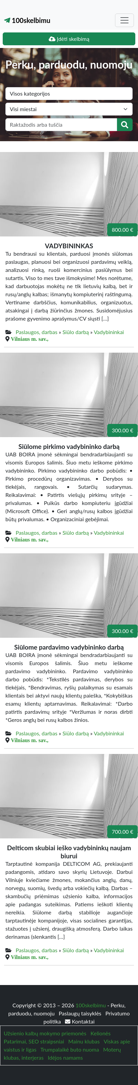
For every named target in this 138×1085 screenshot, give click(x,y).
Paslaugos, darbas (36, 332)
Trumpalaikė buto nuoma (70, 1049)
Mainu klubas (84, 1041)
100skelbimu (27, 20)
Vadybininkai (109, 332)
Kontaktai (79, 1021)
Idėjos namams (65, 1057)
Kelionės (101, 1033)
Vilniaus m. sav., (29, 339)
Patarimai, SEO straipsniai (34, 1041)
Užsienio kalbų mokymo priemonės (45, 1033)
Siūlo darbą (76, 332)
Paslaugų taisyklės (80, 1013)
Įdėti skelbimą (69, 38)
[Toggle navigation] (124, 20)
